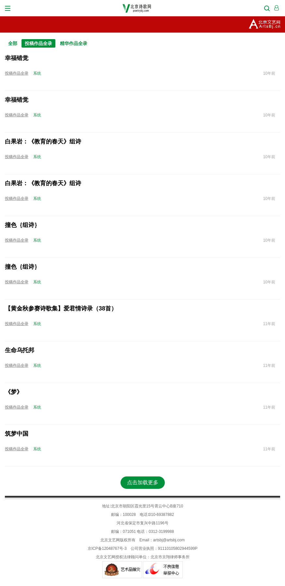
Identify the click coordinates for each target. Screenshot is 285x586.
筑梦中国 (16, 433)
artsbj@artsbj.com (169, 540)
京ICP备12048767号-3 (107, 548)
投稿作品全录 (38, 43)
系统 (37, 73)
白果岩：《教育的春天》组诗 (43, 141)
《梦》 (13, 392)
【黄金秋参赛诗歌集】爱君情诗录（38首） (61, 308)
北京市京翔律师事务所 (170, 557)
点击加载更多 (142, 482)
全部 (12, 43)
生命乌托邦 (19, 350)
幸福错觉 (16, 58)
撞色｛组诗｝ (22, 225)
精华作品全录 (73, 43)
